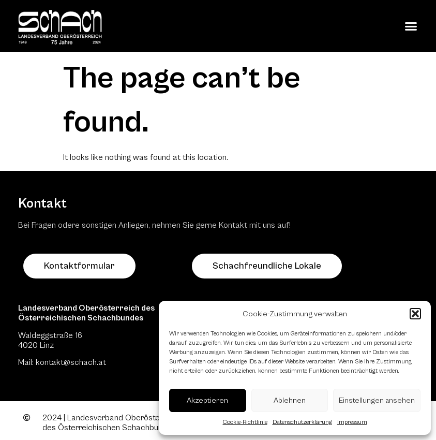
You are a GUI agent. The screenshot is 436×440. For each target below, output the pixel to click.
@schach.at (85, 362)
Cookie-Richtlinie (245, 422)
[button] (415, 314)
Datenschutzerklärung (302, 422)
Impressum (352, 422)
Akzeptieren (207, 400)
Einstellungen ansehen (377, 400)
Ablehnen (290, 400)
